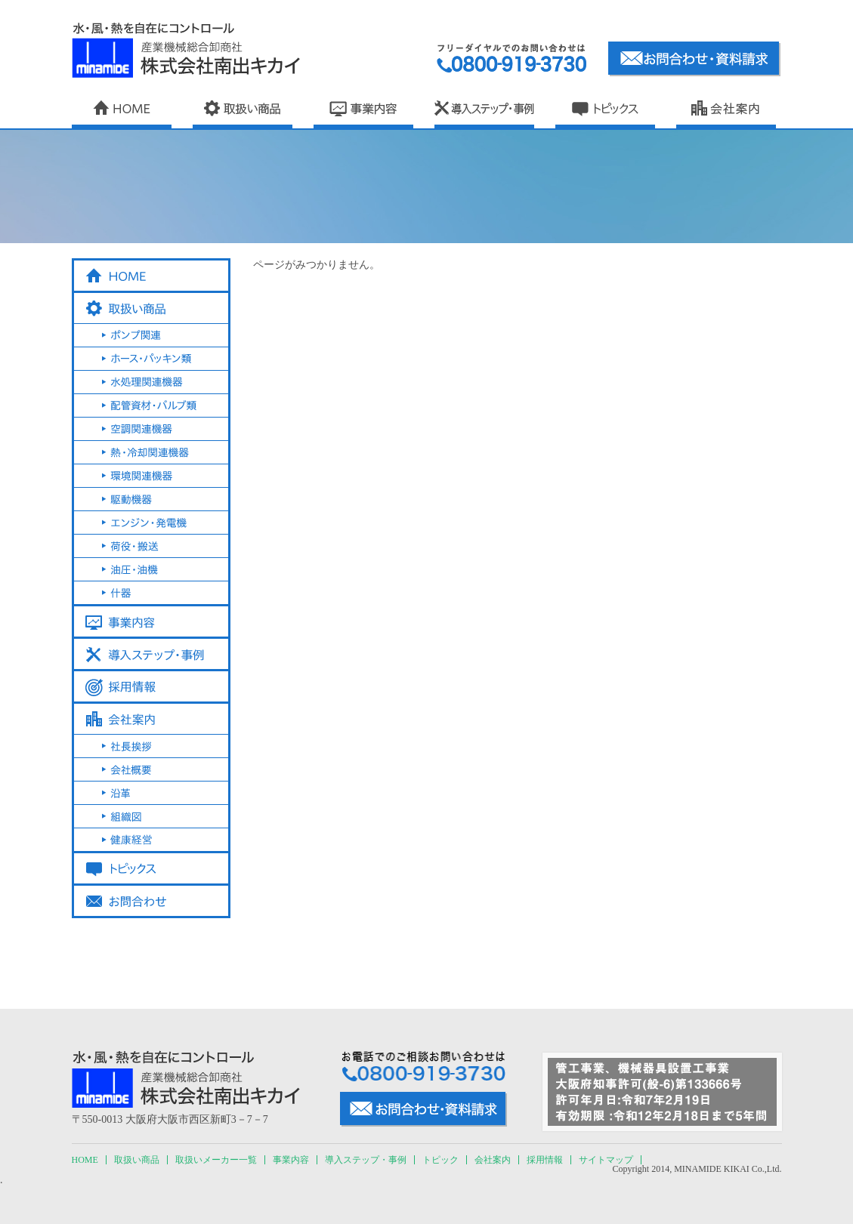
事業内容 (291, 1160)
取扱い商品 (136, 1160)
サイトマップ (606, 1160)
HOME (85, 1160)
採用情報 (545, 1160)
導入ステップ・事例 (365, 1160)
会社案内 (492, 1160)
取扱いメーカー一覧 (216, 1160)
